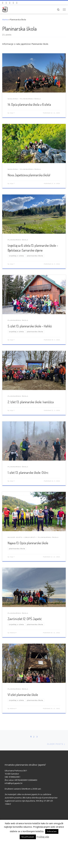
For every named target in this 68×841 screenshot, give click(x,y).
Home (5, 19)
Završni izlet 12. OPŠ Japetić (25, 619)
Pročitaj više (42, 836)
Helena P (13, 632)
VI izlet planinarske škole (23, 694)
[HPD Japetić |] (5, 9)
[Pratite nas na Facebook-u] (6, 3)
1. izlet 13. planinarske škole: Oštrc (28, 472)
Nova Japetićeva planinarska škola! (29, 175)
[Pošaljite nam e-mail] (16, 3)
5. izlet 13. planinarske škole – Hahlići (30, 326)
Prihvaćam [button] (52, 831)
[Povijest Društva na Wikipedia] (13, 3)
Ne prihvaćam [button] (27, 836)
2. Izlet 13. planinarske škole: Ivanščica (31, 402)
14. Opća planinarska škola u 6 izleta (29, 104)
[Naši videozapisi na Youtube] (2, 3)
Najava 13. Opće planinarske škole (28, 543)
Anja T (12, 113)
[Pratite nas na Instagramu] (9, 3)
